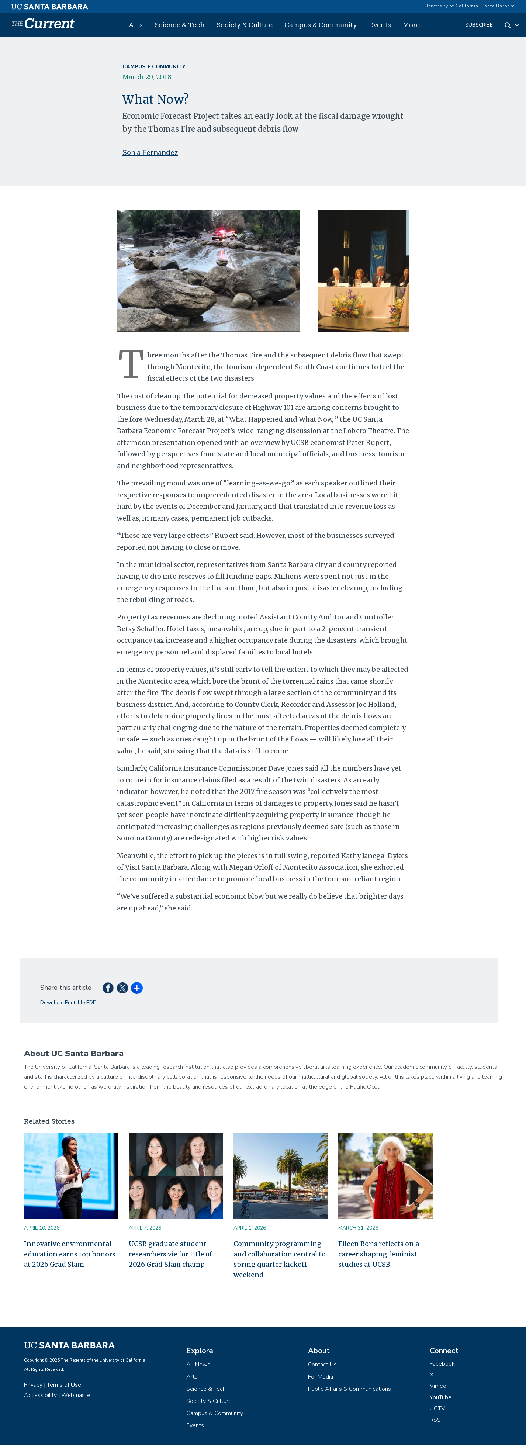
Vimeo (438, 1386)
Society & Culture (245, 25)
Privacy (33, 1385)
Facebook (442, 1364)
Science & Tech (180, 25)
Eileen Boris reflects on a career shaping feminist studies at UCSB (378, 1254)
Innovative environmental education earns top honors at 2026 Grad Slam (69, 1254)
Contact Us (322, 1365)
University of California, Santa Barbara (470, 6)
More (411, 25)
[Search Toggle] (512, 25)
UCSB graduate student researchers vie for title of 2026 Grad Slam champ (170, 1254)
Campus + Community (153, 66)
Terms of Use (64, 1385)
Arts (136, 25)
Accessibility (40, 1395)
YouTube (440, 1397)
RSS (435, 1420)
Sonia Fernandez (150, 153)
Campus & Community (320, 25)
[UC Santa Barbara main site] (50, 5)
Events (380, 25)
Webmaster (76, 1395)
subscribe (479, 24)
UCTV (437, 1408)
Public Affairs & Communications (349, 1389)
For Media (320, 1377)
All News (198, 1365)
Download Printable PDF (68, 1002)
